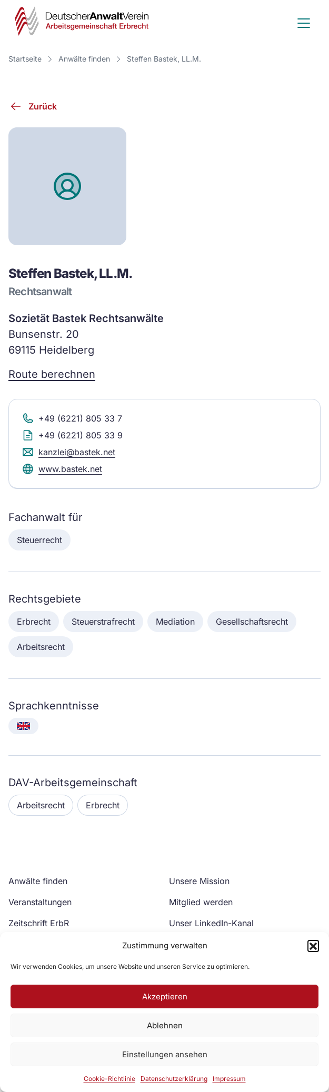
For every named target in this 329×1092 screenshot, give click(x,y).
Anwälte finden (84, 58)
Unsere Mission (199, 881)
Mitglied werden (201, 902)
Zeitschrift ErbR (38, 923)
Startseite (25, 58)
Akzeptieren (164, 996)
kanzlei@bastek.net (68, 452)
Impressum (229, 1079)
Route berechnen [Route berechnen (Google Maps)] (51, 374)
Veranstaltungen (40, 902)
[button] (313, 945)
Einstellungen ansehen (164, 1054)
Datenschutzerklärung (174, 1079)
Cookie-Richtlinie (109, 1079)
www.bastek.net (62, 469)
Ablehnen (165, 1025)
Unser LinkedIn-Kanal (211, 923)
